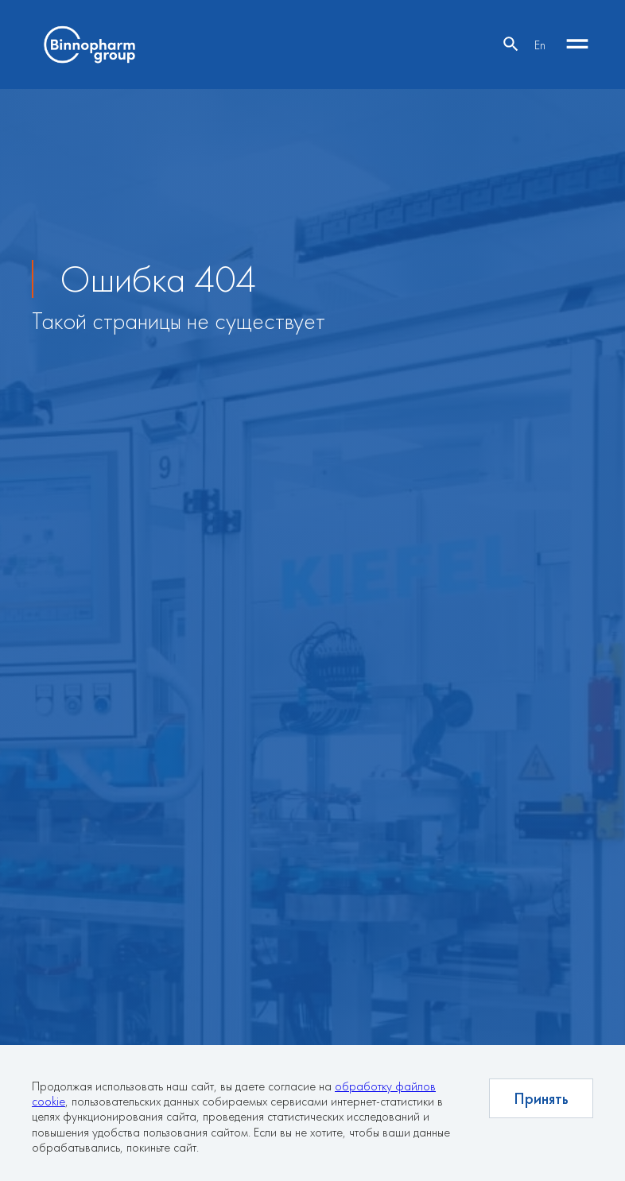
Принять (541, 1098)
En (539, 45)
